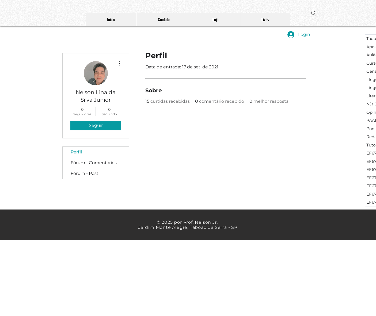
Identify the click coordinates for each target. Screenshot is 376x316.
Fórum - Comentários (94, 162)
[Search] (313, 13)
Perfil (76, 152)
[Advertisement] (102, 277)
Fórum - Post (84, 173)
